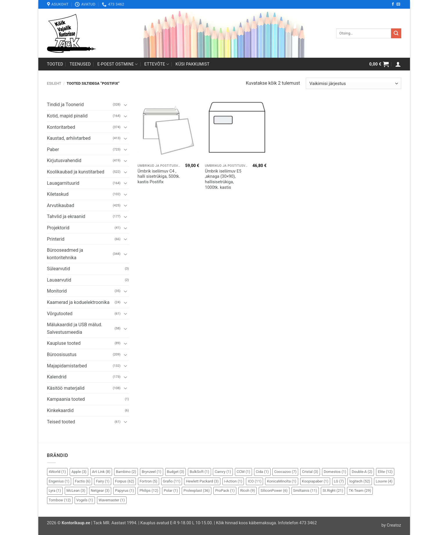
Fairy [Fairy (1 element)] (102, 481)
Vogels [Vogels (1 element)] (84, 500)
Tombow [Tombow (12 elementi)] (60, 500)
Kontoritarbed (61, 127)
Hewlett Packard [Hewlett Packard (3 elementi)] (202, 481)
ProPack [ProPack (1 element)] (225, 490)
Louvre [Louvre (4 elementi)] (384, 481)
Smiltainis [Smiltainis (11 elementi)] (305, 490)
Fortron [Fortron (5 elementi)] (148, 481)
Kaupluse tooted (64, 343)
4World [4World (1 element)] (57, 471)
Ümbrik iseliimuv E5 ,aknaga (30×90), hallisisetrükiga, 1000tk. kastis (223, 179)
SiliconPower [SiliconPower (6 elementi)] (273, 490)
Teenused (80, 64)
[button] (379, 64)
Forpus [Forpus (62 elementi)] (124, 481)
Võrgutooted (60, 313)
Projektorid (58, 228)
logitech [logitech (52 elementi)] (359, 481)
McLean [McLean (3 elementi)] (75, 490)
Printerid (55, 239)
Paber (53, 149)
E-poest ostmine (117, 64)
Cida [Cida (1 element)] (262, 471)
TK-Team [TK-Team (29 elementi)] (360, 490)
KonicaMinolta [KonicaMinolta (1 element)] (281, 481)
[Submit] (396, 33)
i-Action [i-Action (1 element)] (233, 481)
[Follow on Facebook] (393, 4)
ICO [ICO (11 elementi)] (254, 481)
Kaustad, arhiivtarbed (69, 138)
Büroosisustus (62, 354)
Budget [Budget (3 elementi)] (175, 471)
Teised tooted (61, 422)
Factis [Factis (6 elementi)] (83, 481)
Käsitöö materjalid (65, 388)
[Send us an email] (398, 4)
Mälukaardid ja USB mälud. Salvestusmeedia (74, 328)
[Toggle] (125, 104)
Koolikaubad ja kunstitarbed (76, 172)
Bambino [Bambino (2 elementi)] (126, 471)
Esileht (54, 83)
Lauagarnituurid (63, 183)
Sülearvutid (58, 268)
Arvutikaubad (60, 205)
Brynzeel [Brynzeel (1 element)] (151, 471)
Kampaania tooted (66, 399)
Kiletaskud (58, 194)
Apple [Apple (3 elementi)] (79, 471)
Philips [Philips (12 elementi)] (148, 490)
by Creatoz (391, 525)
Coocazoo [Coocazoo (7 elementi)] (285, 471)
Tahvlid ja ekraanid (66, 216)
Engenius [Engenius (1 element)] (59, 481)
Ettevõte (156, 64)
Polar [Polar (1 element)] (171, 490)
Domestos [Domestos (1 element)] (335, 471)
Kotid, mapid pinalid (67, 116)
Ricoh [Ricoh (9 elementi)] (247, 490)
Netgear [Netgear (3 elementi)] (100, 490)
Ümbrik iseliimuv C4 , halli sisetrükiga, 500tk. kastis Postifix (159, 176)
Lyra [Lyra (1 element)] (55, 490)
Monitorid (57, 291)
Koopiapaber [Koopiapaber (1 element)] (315, 481)
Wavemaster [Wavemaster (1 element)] (112, 500)
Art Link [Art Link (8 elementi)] (101, 471)
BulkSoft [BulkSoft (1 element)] (199, 471)
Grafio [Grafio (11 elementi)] (172, 481)
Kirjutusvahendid (64, 160)
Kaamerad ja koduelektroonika (78, 302)
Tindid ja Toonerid (65, 104)
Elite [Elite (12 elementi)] (385, 471)
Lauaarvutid (59, 280)
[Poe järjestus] (353, 83)
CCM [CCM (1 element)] (243, 471)
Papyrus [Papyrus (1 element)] (124, 490)
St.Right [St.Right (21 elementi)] (333, 490)
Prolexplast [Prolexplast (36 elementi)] (196, 490)
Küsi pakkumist (193, 64)
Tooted (55, 64)
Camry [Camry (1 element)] (223, 471)
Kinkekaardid (60, 410)
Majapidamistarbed (67, 366)
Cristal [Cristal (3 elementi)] (310, 471)
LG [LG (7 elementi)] (339, 481)
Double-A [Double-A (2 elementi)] (362, 471)
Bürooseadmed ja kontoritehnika (65, 253)
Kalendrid (56, 377)
